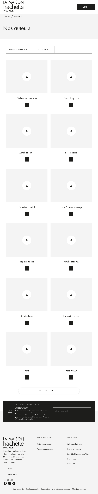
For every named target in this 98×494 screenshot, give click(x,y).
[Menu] (86, 7)
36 (52, 390)
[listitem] (5, 483)
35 (46, 390)
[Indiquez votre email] (68, 411)
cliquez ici (29, 419)
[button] (20, 49)
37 (58, 390)
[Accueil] (13, 6)
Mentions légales (79, 489)
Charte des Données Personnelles (26, 489)
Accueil (7, 16)
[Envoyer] (88, 411)
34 (40, 390)
